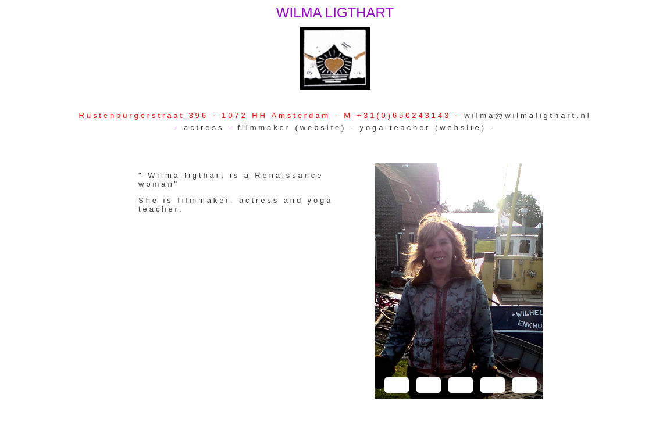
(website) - (327, 127)
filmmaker (266, 127)
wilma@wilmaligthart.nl (527, 115)
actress (206, 127)
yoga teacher (395, 127)
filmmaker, (208, 200)
